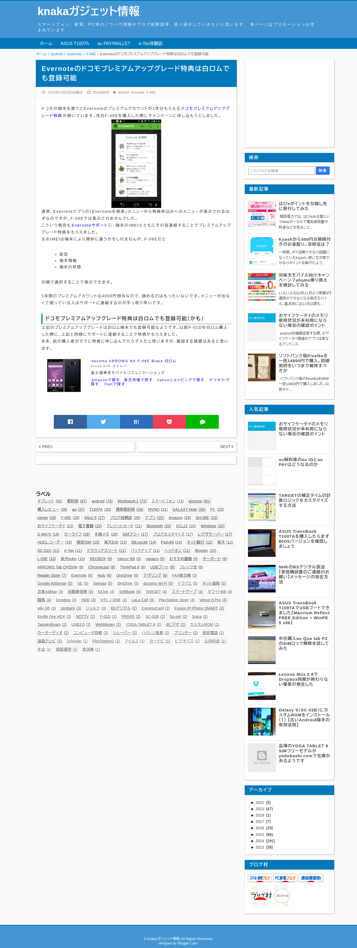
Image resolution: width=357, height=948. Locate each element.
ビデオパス (187, 641)
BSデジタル (124, 608)
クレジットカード (124, 526)
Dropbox (66, 600)
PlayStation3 (106, 641)
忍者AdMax (50, 591)
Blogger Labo (188, 943)
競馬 (44, 600)
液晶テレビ (49, 641)
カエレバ (120, 365)
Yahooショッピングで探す (181, 380)
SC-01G (48, 550)
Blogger (205, 550)
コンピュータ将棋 (90, 633)
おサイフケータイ (55, 526)
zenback (71, 608)
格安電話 (213, 633)
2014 (260, 841)
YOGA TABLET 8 (143, 624)
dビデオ (175, 624)
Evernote (138, 92)
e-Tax (73, 550)
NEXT (227, 446)
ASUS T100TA (75, 43)
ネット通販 (214, 583)
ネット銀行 (199, 542)
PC (216, 509)
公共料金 (215, 641)
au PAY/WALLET (113, 43)
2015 (260, 834)
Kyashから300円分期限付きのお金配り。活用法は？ (305, 242)
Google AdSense (54, 583)
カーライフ (77, 534)
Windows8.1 (132, 501)
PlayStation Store (177, 600)
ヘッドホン (177, 550)
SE (83, 583)
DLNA (106, 591)
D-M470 (48, 534)
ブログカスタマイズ (173, 534)
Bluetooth (159, 526)
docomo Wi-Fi (158, 583)
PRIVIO (131, 616)
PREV (45, 446)
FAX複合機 (184, 575)
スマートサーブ (187, 591)
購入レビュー (52, 509)
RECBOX (101, 559)
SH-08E (206, 517)
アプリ (154, 517)
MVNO (158, 509)
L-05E (46, 559)
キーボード (215, 559)
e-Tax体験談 (151, 43)
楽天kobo (73, 559)
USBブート (162, 567)
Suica (200, 616)
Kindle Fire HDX (54, 616)
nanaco (155, 559)
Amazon (180, 517)
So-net (178, 616)
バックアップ (145, 550)
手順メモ (106, 534)
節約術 (77, 501)
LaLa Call (143, 600)
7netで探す (114, 384)
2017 (260, 821)
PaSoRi (171, 542)
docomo (199, 501)
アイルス (135, 641)
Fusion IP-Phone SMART (199, 608)
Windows (213, 526)
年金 (44, 649)
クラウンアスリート (106, 550)
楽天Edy (115, 542)
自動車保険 (80, 591)
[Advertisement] (136, 476)
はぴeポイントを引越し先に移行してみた (303, 206)
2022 (260, 802)
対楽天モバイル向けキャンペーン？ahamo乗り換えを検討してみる (304, 280)
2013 (260, 847)
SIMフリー (135, 534)
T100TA (100, 509)
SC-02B (155, 616)
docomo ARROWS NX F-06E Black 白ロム (133, 361)
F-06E (151, 92)
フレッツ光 (191, 567)
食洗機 (91, 649)
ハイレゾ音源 (155, 633)
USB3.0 (81, 624)
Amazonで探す (105, 380)
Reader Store (51, 575)
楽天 (225, 542)
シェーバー (125, 633)
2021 (260, 809)
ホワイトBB (219, 591)
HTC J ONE (113, 600)
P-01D (108, 616)
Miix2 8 (94, 517)
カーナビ (159, 641)
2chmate (76, 641)
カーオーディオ (52, 633)
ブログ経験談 (125, 517)
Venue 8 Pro (213, 600)
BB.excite (144, 542)
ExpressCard (156, 608)
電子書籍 (90, 526)
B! (136, 422)
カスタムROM (204, 624)
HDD (88, 600)
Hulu (104, 575)
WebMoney (108, 624)
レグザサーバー (215, 534)
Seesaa (102, 583)
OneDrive (127, 575)
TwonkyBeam (51, 624)
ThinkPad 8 (132, 567)
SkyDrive (127, 583)
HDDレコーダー (54, 542)
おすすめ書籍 (183, 559)
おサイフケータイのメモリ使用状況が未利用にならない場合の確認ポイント (303, 320)
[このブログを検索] (282, 170)
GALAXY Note (188, 509)
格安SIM (88, 542)
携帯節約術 (129, 509)
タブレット (49, 501)
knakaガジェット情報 (89, 11)
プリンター (186, 633)
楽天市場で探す (138, 380)
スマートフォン (167, 501)
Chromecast (101, 567)
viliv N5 (46, 608)
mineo (46, 517)
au (78, 509)
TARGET (156, 591)
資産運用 (67, 649)
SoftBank (130, 591)
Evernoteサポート (90, 225)
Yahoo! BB (129, 559)
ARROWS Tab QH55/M (60, 567)
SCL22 (186, 526)
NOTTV (85, 616)
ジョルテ (96, 608)
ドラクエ (188, 583)
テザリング (155, 575)
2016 (260, 828)
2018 (260, 815)
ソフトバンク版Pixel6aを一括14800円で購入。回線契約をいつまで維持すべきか (304, 363)
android (123, 92)
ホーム (46, 43)
